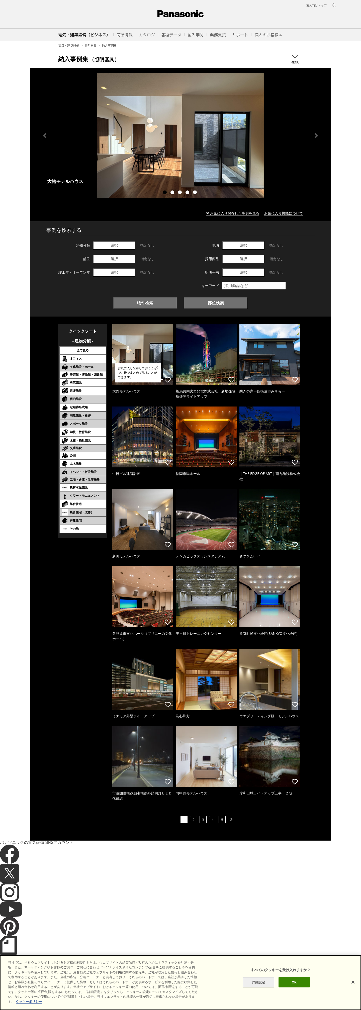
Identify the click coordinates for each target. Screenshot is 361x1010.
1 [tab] (165, 192)
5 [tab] (195, 192)
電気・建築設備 (68, 45)
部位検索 (216, 303)
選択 (114, 245)
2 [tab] (172, 192)
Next (316, 136)
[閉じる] (352, 1002)
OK (294, 1002)
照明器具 (90, 45)
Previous (45, 136)
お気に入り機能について (283, 213)
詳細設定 (258, 1002)
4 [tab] (188, 192)
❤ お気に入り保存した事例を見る (232, 213)
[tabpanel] (180, 135)
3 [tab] (180, 192)
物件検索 (145, 303)
